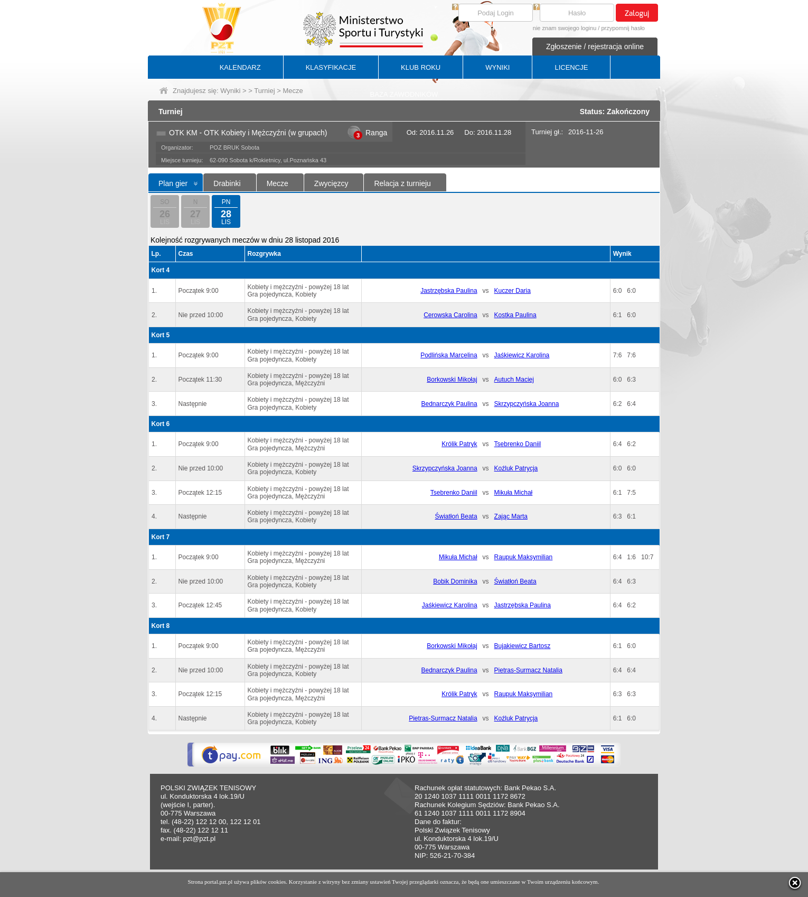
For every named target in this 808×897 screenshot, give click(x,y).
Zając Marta (511, 516)
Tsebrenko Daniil (517, 444)
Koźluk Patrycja (516, 468)
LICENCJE (571, 67)
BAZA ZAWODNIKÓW (404, 94)
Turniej (264, 91)
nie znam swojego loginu (564, 28)
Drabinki (226, 183)
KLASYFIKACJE (331, 67)
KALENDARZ (240, 67)
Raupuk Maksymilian (523, 557)
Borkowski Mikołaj (452, 379)
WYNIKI (497, 67)
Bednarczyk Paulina (449, 404)
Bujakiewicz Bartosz (522, 646)
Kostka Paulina (515, 315)
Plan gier (172, 183)
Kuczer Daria (512, 290)
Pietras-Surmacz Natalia (528, 670)
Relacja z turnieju (402, 183)
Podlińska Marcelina (448, 355)
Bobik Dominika (455, 581)
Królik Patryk (459, 444)
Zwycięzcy (331, 183)
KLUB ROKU (420, 67)
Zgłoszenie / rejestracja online (595, 46)
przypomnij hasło (623, 28)
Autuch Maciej (514, 379)
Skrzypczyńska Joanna (526, 404)
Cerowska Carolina (450, 315)
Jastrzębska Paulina (448, 290)
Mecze (277, 183)
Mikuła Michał (513, 492)
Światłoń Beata (456, 516)
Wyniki (230, 91)
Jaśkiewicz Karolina (522, 355)
